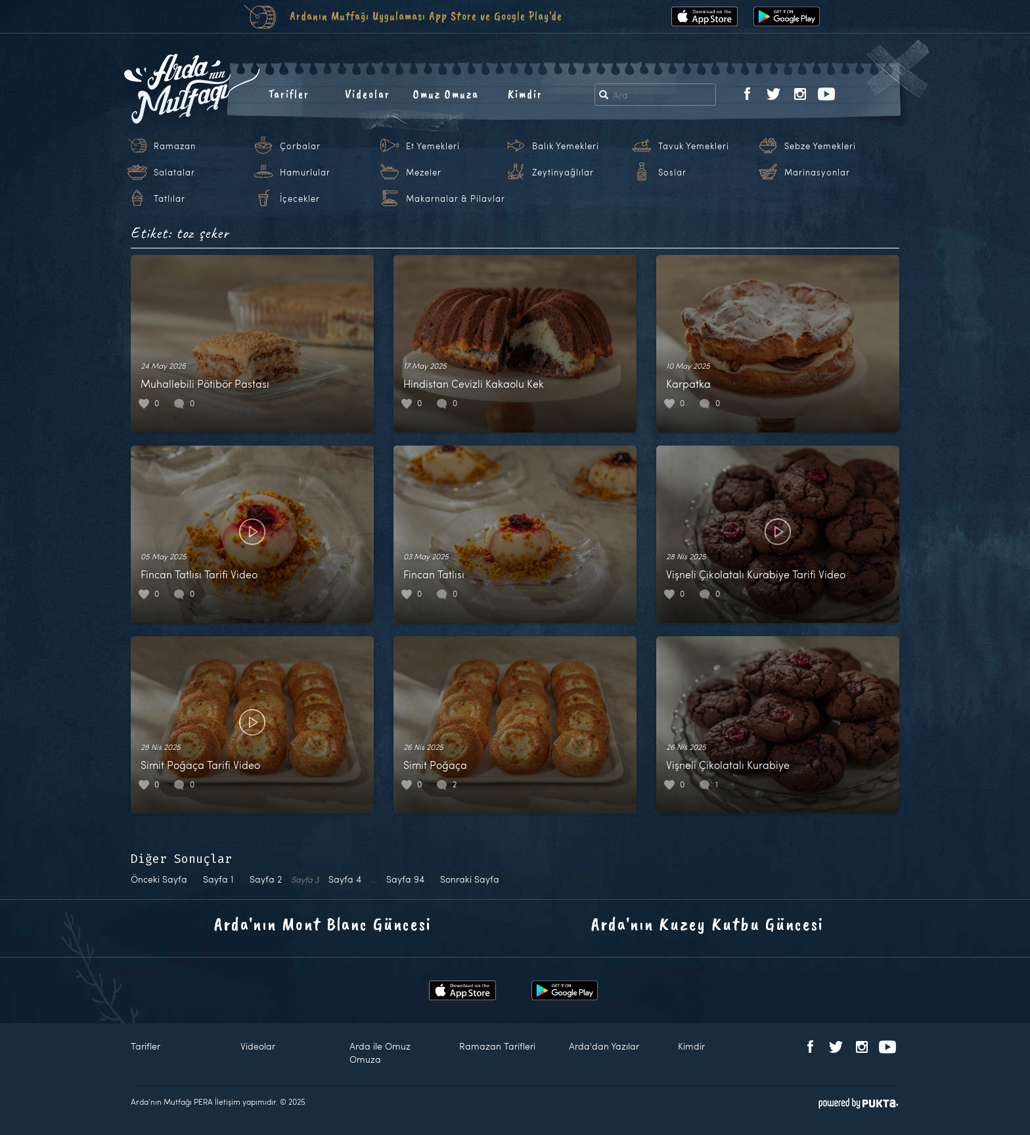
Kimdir (525, 94)
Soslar (672, 172)
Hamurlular (305, 172)
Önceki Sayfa (159, 879)
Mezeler (423, 172)
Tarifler (288, 94)
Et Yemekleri (433, 146)
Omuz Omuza (446, 94)
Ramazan (175, 146)
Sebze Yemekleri (820, 146)
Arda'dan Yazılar (604, 1046)
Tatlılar (169, 198)
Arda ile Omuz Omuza (380, 1052)
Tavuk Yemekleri (693, 146)
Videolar (367, 94)
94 (405, 879)
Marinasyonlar (817, 172)
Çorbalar (300, 146)
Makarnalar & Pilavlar (455, 198)
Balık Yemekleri (565, 146)
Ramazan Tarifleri (497, 1046)
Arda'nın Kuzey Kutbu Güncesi (707, 923)
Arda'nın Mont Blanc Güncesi (323, 923)
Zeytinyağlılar (563, 172)
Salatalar (174, 172)
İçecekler (300, 198)
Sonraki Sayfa (469, 879)
